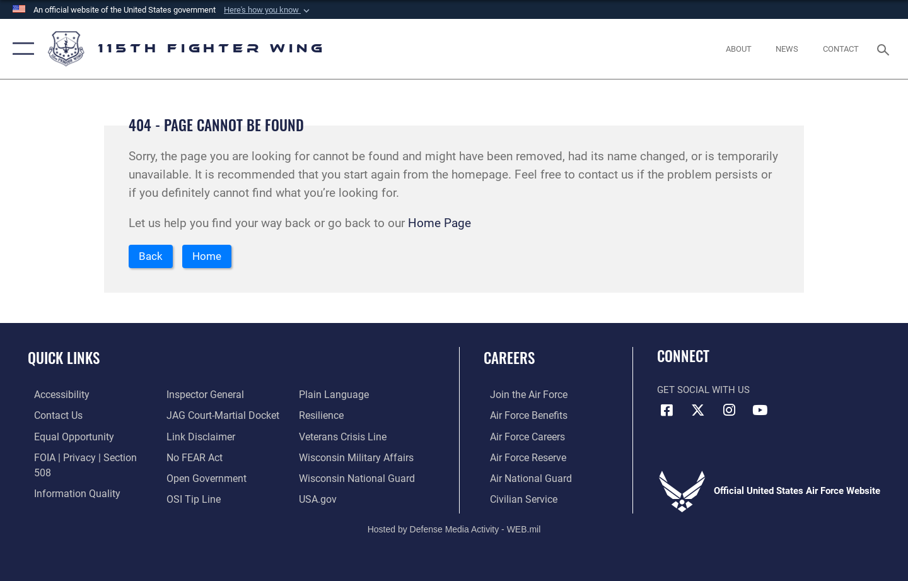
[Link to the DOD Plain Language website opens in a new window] (196, 499)
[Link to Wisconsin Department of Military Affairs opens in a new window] (355, 437)
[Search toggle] (885, 48)
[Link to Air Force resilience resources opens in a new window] (322, 395)
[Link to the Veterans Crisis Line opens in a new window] (343, 416)
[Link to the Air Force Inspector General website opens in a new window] (65, 499)
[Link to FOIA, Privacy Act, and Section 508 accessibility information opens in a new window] (85, 457)
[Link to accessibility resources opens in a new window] (55, 395)
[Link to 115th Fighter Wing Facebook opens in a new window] (666, 411)
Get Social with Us (703, 391)
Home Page (439, 223)
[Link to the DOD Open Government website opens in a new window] (202, 457)
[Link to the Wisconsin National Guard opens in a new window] (355, 457)
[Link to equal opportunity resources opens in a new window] (65, 437)
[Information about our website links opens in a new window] (197, 416)
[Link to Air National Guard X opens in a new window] (698, 411)
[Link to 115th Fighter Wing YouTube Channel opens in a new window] (759, 411)
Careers (509, 359)
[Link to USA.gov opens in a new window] (319, 478)
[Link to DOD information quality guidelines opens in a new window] (68, 478)
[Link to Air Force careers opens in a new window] (520, 437)
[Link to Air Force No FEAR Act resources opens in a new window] (192, 437)
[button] (268, 10)
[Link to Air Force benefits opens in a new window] (521, 416)
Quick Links (64, 359)
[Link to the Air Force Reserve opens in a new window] (521, 457)
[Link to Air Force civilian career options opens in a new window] (516, 499)
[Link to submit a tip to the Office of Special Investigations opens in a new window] (190, 478)
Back (152, 257)
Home (211, 257)
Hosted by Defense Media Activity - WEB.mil (454, 529)
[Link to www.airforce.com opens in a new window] (521, 395)
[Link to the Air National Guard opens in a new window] (522, 478)
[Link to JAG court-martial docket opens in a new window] (219, 395)
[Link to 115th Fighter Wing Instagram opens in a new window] (728, 411)
